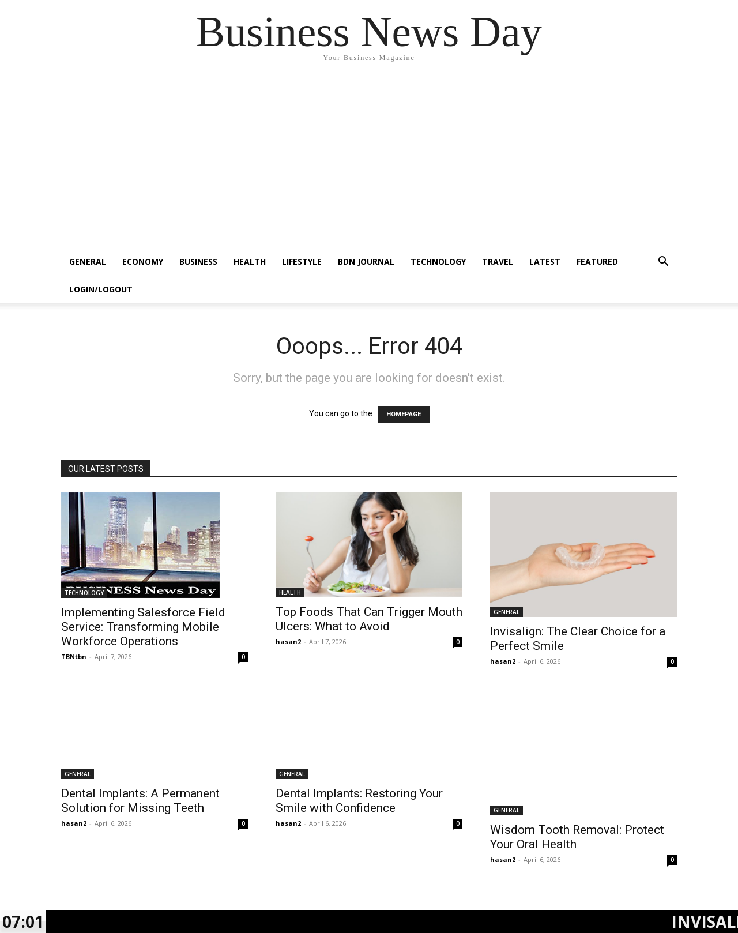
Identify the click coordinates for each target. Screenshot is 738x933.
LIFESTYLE (302, 261)
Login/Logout (101, 289)
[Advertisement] (369, 161)
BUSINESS (198, 261)
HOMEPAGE (403, 414)
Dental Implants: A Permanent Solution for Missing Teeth (140, 801)
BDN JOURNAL (366, 261)
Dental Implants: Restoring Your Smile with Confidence (359, 801)
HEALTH (250, 261)
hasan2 (288, 641)
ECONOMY (142, 261)
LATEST (544, 261)
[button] (663, 262)
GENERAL (87, 261)
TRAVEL (497, 261)
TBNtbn (73, 656)
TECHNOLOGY (438, 261)
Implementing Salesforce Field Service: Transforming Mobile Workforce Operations (143, 626)
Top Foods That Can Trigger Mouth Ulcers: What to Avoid (369, 619)
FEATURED (597, 261)
